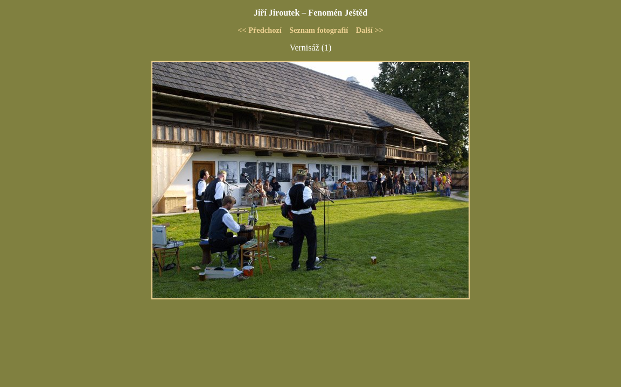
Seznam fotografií (318, 30)
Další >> (369, 30)
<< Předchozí (260, 30)
